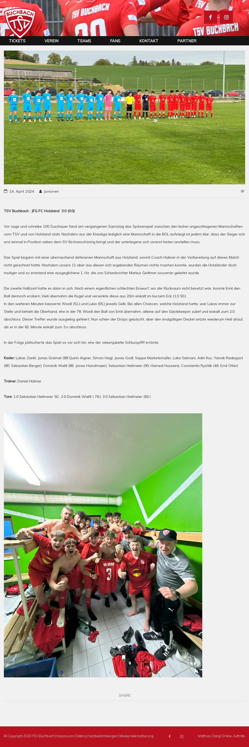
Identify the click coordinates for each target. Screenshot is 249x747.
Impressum (64, 736)
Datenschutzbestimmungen (96, 736)
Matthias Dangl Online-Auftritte (221, 736)
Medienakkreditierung (136, 736)
